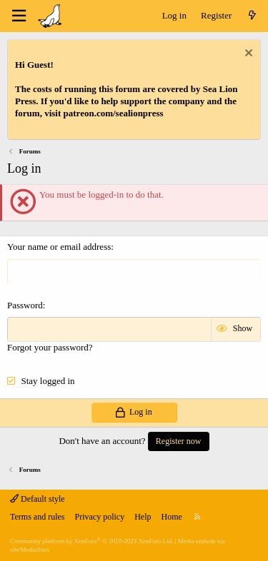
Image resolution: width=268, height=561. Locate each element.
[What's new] (252, 16)
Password (25, 305)
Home (171, 517)
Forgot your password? (50, 347)
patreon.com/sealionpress (114, 113)
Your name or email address (59, 246)
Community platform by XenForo (91, 541)
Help (142, 517)
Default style (37, 499)
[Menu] (18, 16)
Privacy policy (99, 517)
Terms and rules (37, 517)
